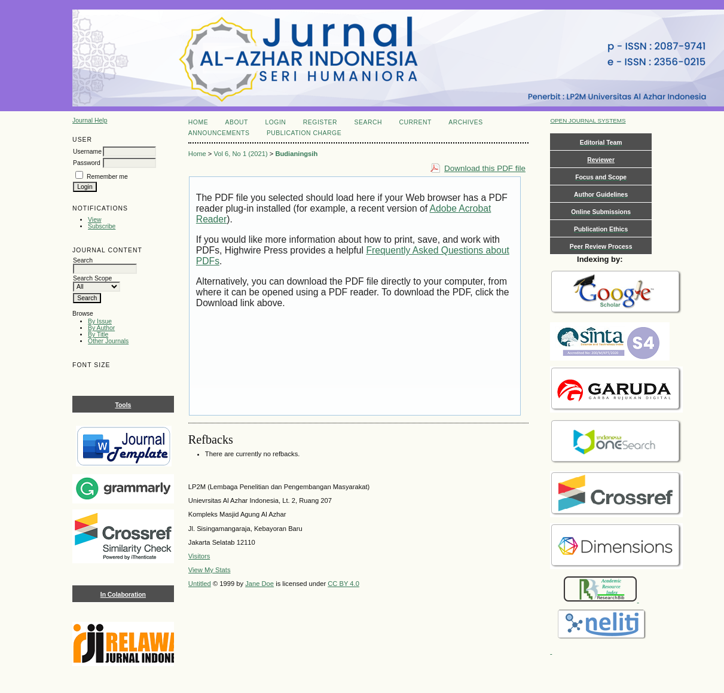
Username (87, 151)
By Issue (100, 321)
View (94, 219)
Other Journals (108, 341)
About (236, 122)
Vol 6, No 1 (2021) (240, 153)
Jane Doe (259, 583)
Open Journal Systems (587, 120)
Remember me (107, 176)
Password (86, 163)
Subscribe (101, 226)
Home (198, 122)
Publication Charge (304, 133)
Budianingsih (296, 153)
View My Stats (209, 569)
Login (275, 122)
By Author (101, 328)
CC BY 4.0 (343, 583)
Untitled (199, 583)
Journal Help (89, 120)
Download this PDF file (485, 168)
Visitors (199, 556)
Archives (465, 122)
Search (368, 122)
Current (415, 122)
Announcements (219, 133)
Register (320, 122)
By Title (98, 334)
